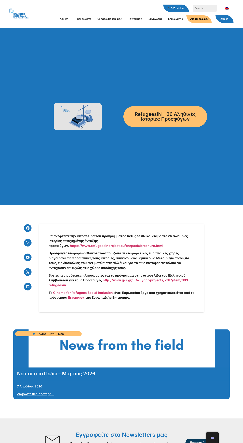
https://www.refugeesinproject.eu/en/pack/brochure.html (116, 246)
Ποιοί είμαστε (83, 18)
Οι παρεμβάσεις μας (109, 18)
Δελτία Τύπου (46, 334)
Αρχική (64, 18)
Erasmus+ (76, 297)
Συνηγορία (155, 18)
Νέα (61, 334)
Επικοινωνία (175, 18)
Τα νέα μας (135, 18)
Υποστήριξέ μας (199, 18)
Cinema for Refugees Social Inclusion (83, 293)
